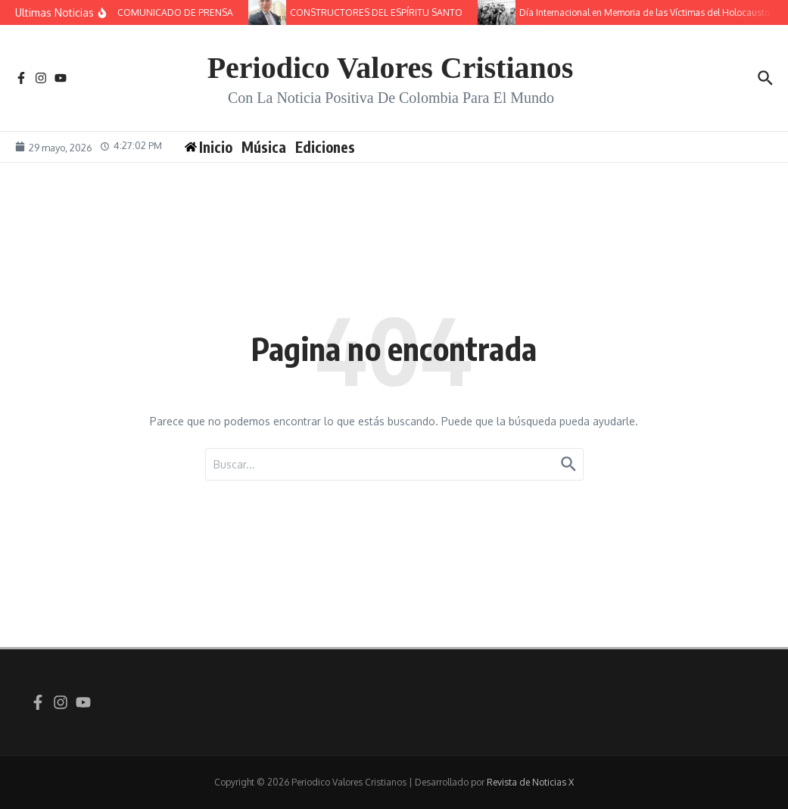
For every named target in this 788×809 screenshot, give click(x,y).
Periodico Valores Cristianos (390, 68)
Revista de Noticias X (530, 782)
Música (263, 147)
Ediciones (325, 147)
